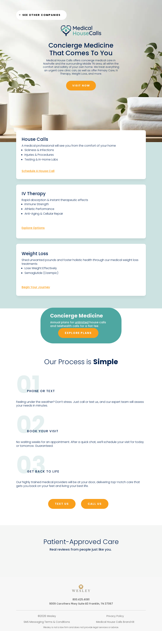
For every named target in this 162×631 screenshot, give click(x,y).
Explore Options (33, 229)
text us (61, 506)
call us (95, 506)
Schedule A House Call (38, 172)
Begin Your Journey (36, 289)
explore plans (78, 335)
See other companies (42, 15)
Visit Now (81, 86)
